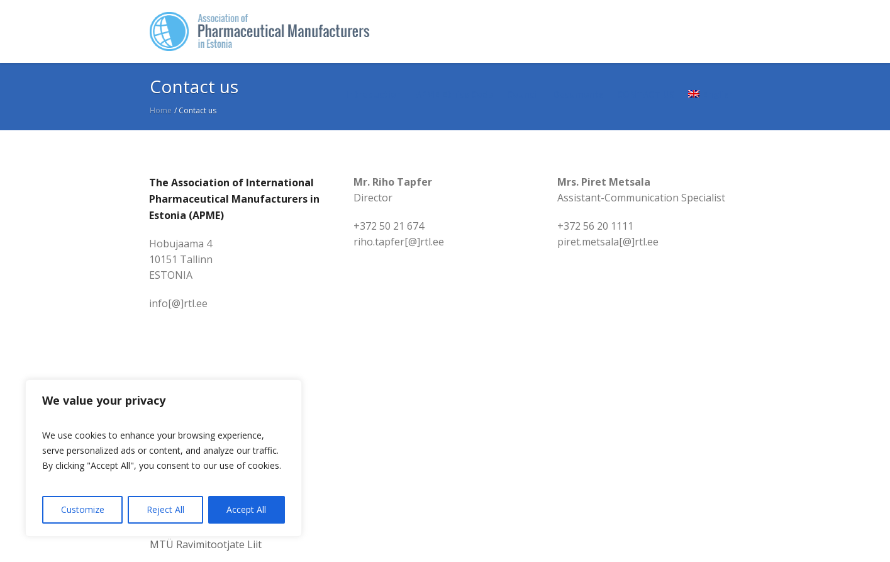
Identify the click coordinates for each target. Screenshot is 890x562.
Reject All (165, 509)
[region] (163, 458)
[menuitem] (710, 94)
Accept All (246, 509)
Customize (82, 509)
